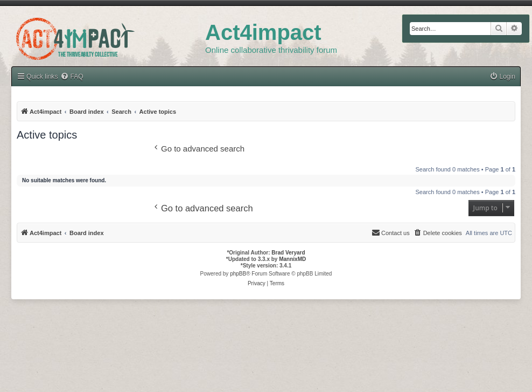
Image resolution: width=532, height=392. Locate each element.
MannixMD (292, 259)
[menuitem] (502, 77)
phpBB (238, 274)
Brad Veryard (288, 253)
